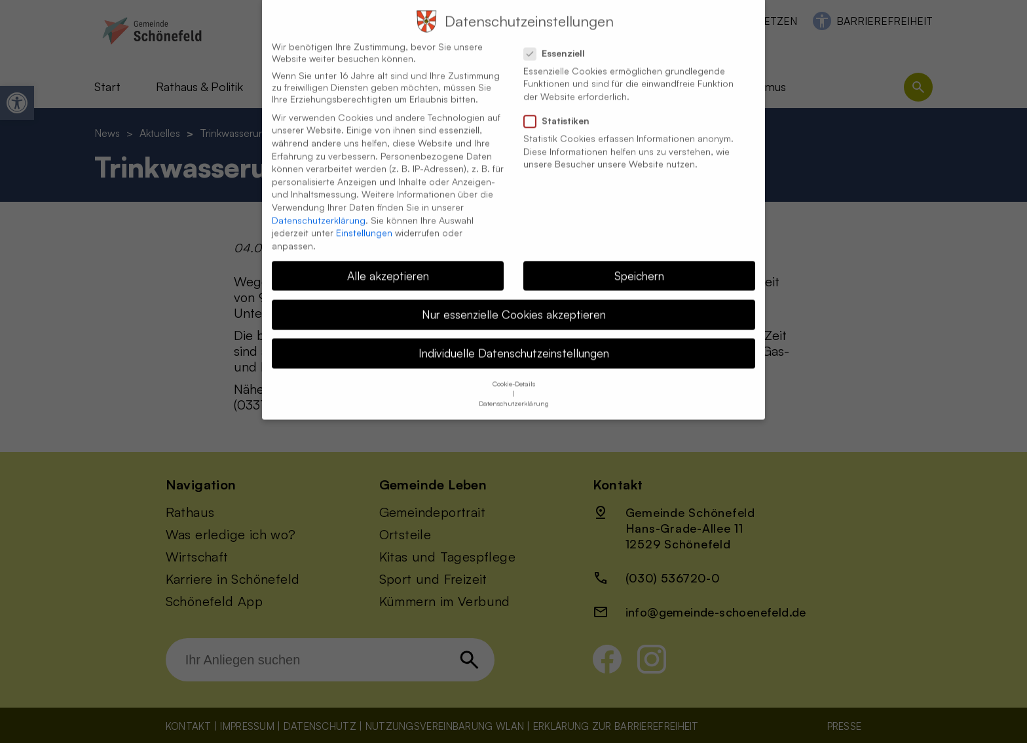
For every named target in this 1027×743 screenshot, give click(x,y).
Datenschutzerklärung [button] (514, 390)
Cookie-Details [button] (514, 370)
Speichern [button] (639, 263)
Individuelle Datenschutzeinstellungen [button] (514, 340)
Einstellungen (364, 219)
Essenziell (559, 41)
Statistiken (562, 108)
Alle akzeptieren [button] (388, 263)
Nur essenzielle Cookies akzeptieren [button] (514, 301)
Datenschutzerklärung (318, 207)
